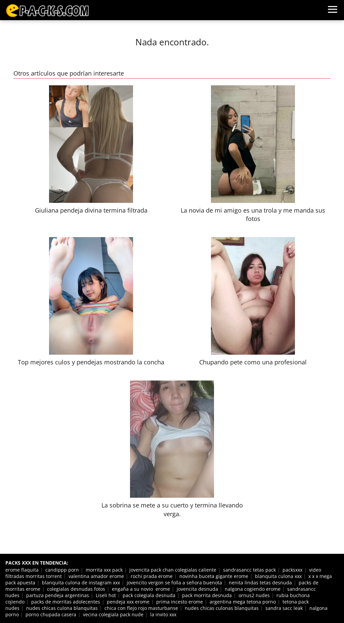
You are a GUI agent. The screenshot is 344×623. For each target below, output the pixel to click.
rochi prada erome (152, 576)
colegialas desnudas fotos (76, 589)
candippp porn (62, 570)
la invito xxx (163, 614)
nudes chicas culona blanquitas (62, 608)
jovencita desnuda (197, 589)
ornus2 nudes (254, 595)
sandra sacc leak (284, 608)
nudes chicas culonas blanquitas (222, 608)
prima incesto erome (179, 601)
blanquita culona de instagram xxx (81, 582)
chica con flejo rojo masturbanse (141, 608)
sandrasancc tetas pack (249, 570)
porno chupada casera (51, 614)
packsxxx (292, 570)
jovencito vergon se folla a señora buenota (174, 582)
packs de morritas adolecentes (65, 601)
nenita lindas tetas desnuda (260, 582)
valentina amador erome (96, 576)
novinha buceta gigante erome (213, 576)
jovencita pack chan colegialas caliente (172, 570)
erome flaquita (22, 570)
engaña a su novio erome (141, 589)
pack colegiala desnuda (149, 595)
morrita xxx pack (104, 570)
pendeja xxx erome (128, 601)
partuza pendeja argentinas (57, 595)
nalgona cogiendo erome (253, 589)
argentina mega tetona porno (243, 601)
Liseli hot (106, 595)
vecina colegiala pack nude (113, 614)
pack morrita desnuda (207, 595)
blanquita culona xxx (278, 576)
